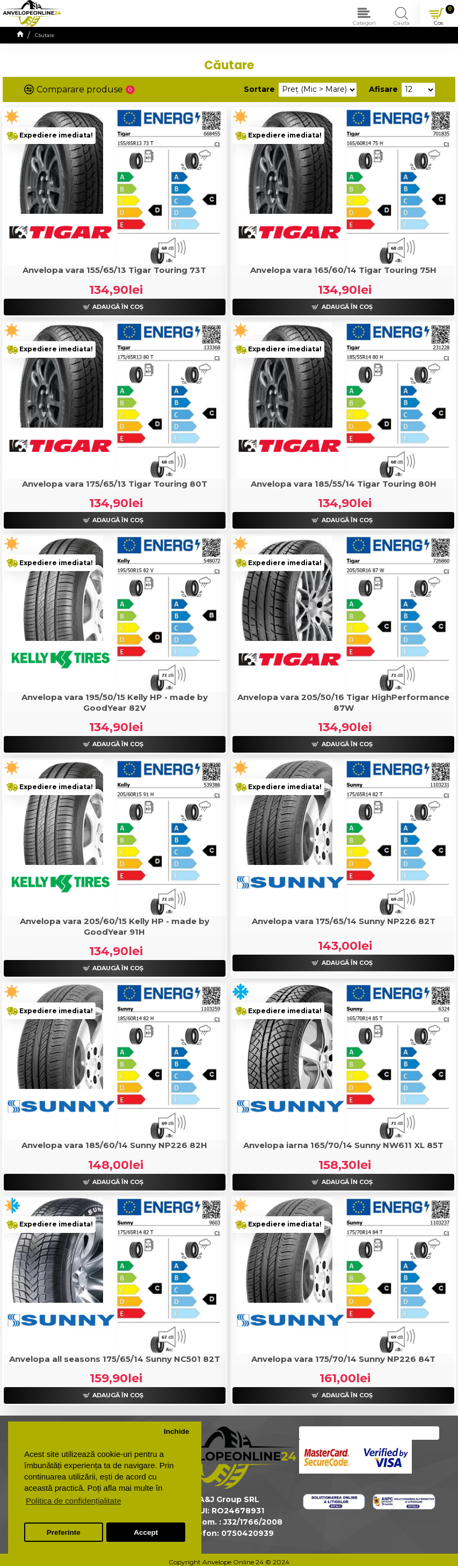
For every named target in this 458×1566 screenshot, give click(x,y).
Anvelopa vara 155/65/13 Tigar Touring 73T (114, 270)
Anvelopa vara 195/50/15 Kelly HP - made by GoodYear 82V (114, 702)
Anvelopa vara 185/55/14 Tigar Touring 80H (344, 484)
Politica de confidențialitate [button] (73, 1500)
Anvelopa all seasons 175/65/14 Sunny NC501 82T (114, 1359)
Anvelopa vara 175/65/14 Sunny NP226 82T (343, 921)
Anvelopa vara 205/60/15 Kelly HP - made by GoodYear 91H (114, 926)
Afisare (383, 89)
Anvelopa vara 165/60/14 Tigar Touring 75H (343, 270)
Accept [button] (146, 1532)
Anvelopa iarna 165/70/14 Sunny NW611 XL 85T (343, 1145)
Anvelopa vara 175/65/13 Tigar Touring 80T (114, 484)
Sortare (259, 89)
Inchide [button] (176, 1431)
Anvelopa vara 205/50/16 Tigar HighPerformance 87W (343, 702)
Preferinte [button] (64, 1532)
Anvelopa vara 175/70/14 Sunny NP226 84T (343, 1359)
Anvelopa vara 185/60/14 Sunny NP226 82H (114, 1145)
